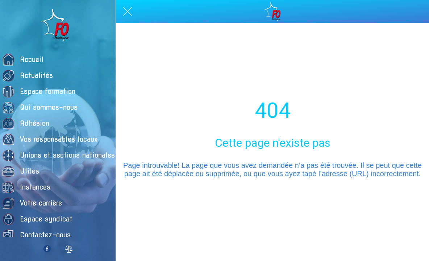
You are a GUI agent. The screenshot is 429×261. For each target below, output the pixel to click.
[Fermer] (127, 11)
